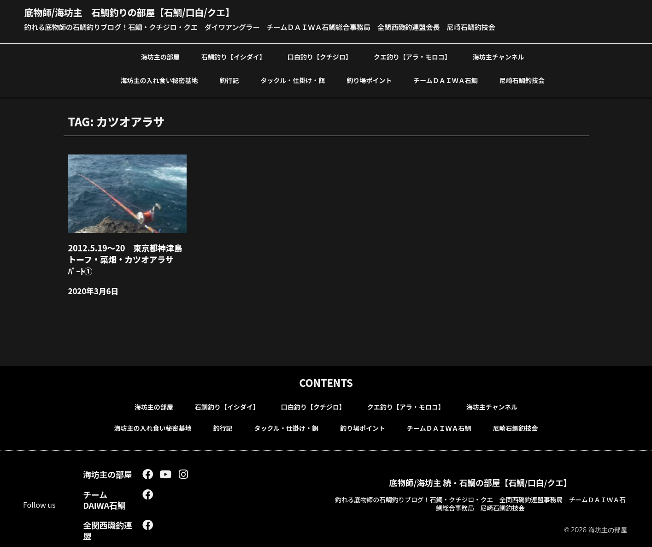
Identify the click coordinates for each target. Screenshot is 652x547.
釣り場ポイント (369, 79)
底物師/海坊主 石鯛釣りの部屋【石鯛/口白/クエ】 (139, 11)
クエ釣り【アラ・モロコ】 (412, 55)
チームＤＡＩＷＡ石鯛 (445, 79)
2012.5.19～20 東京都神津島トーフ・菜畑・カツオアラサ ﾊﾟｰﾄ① (126, 257)
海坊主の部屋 (160, 55)
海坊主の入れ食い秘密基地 (159, 79)
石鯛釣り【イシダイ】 (233, 55)
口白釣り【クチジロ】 (320, 55)
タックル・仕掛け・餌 (293, 79)
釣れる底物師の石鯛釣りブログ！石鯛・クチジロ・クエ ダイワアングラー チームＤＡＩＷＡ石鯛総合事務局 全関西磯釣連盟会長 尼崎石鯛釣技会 (270, 26)
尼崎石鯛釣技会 (522, 79)
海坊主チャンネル (498, 55)
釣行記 (229, 79)
